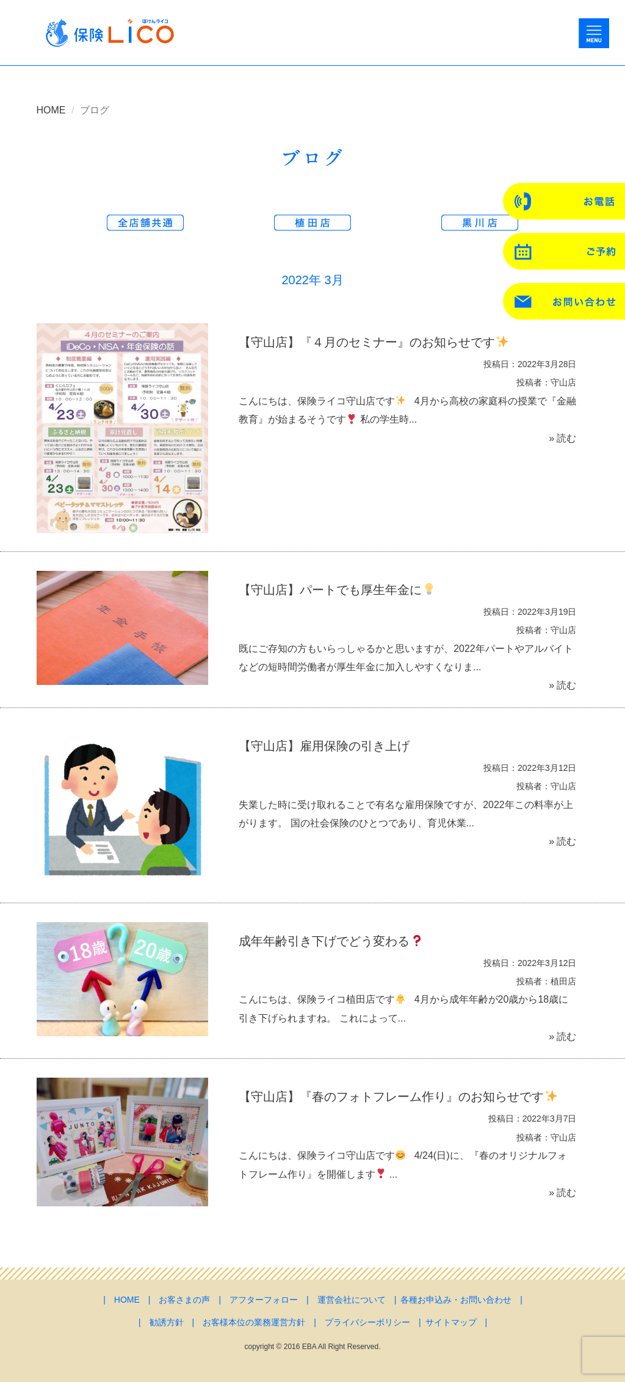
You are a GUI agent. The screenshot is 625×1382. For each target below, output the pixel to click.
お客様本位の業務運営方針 (254, 1322)
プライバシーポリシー (367, 1322)
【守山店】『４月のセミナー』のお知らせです (373, 342)
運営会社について (351, 1300)
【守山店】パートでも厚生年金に (337, 589)
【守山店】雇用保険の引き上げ (324, 746)
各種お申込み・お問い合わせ (455, 1300)
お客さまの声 (184, 1300)
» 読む (562, 438)
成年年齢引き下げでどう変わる (330, 941)
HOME (51, 110)
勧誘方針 (167, 1322)
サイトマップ (451, 1322)
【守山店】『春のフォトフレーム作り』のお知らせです (398, 1096)
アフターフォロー (263, 1300)
